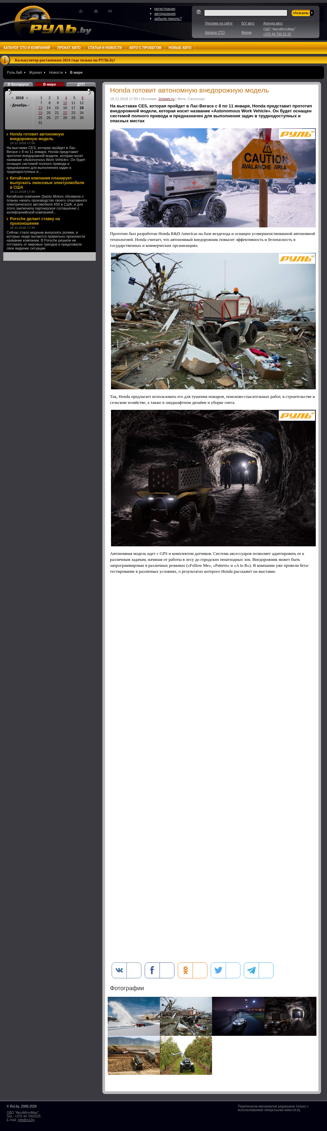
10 (65, 103)
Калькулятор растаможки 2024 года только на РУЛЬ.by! (65, 60)
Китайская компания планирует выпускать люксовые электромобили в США (47, 183)
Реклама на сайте (219, 23)
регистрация (164, 9)
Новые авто (179, 48)
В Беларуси (18, 84)
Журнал (35, 72)
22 (65, 113)
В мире (76, 72)
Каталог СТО (215, 32)
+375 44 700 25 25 (277, 34)
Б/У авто (247, 23)
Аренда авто (272, 23)
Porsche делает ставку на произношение (35, 221)
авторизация (165, 14)
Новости (56, 72)
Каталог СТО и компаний (27, 48)
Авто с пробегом (145, 48)
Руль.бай (14, 72)
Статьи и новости (105, 48)
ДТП (81, 84)
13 (40, 108)
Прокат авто (69, 48)
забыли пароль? (168, 18)
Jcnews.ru (166, 99)
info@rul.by (26, 1120)
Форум (246, 32)
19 (40, 113)
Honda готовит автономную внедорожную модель (37, 136)
